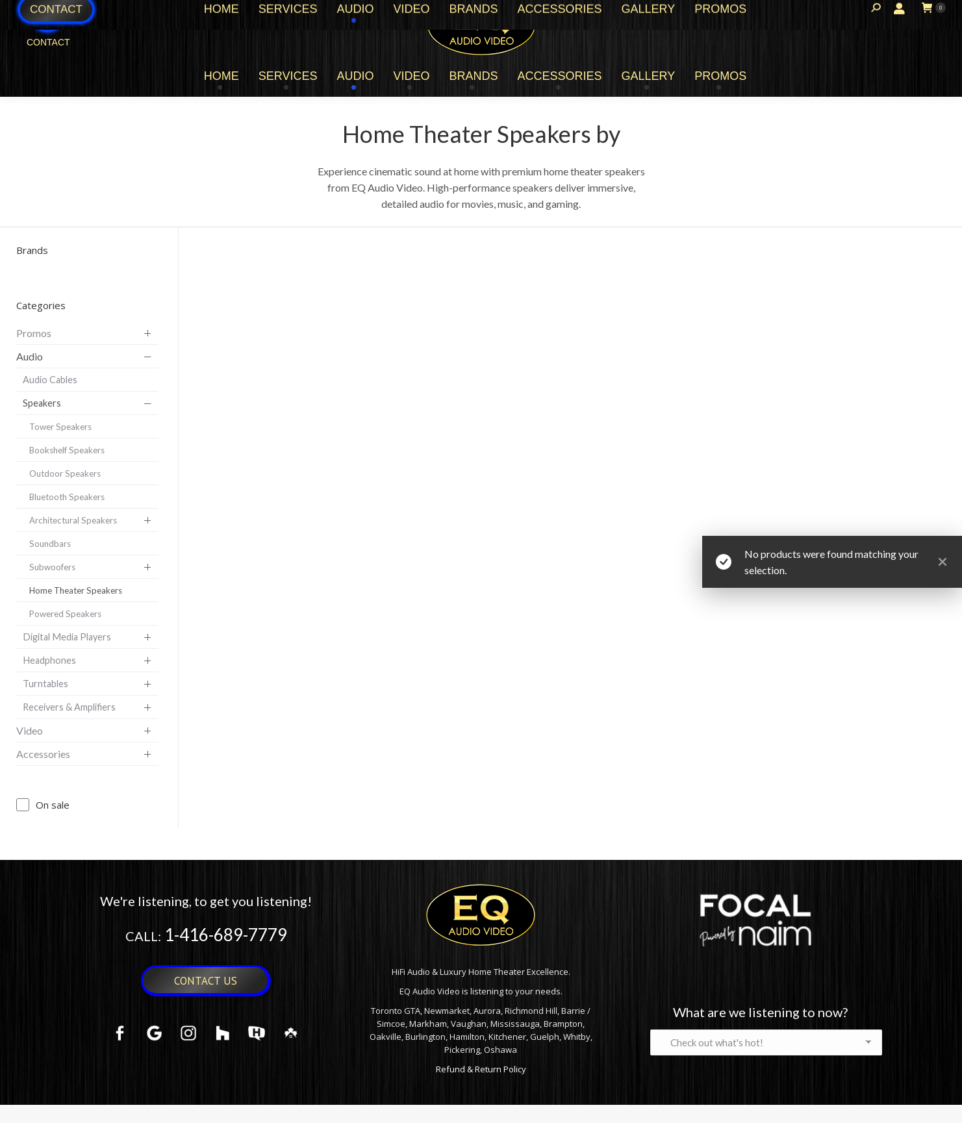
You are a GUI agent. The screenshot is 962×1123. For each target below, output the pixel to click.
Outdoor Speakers (65, 473)
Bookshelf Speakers (67, 450)
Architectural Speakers (73, 520)
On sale (53, 804)
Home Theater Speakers (75, 590)
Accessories (43, 754)
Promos (33, 333)
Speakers (42, 403)
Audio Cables (50, 379)
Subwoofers (52, 567)
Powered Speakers (65, 614)
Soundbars (50, 543)
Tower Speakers (60, 427)
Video (29, 730)
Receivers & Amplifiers (69, 707)
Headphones (49, 660)
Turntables (45, 683)
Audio (29, 356)
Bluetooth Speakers (67, 497)
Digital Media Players (67, 636)
